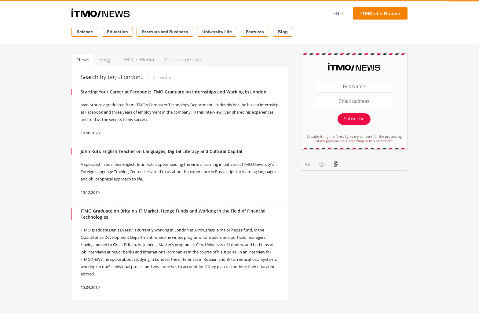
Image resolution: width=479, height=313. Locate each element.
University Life (217, 31)
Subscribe (354, 119)
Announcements (183, 59)
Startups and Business (165, 31)
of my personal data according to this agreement (354, 141)
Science (85, 31)
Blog (283, 31)
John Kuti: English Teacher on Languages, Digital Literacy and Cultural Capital (161, 151)
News (82, 59)
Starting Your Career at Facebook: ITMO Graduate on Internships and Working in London (173, 92)
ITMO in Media (137, 59)
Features (255, 31)
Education (117, 31)
